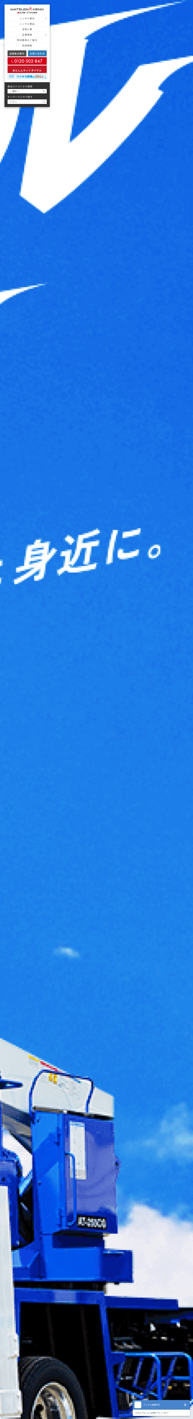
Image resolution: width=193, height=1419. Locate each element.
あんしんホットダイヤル (27, 69)
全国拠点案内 (17, 53)
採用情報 (27, 45)
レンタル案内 (27, 18)
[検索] (45, 101)
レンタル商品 (27, 23)
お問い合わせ (37, 53)
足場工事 (27, 29)
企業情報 (27, 34)
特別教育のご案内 (27, 40)
